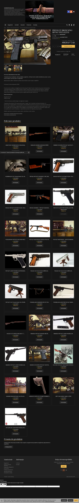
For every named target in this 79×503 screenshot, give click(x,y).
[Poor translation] (4, 484)
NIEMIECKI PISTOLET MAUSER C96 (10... (40, 333)
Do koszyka (39, 151)
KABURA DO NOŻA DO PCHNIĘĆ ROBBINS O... (39, 396)
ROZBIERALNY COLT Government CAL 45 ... (15, 176)
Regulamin (10, 25)
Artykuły (35, 25)
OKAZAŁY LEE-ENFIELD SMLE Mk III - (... (15, 333)
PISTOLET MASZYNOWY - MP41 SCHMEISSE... (63, 239)
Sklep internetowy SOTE (70, 476)
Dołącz (63, 466)
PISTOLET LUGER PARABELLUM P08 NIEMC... (15, 271)
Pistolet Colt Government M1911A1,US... (39, 271)
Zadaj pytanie (8, 446)
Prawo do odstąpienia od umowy (9, 467)
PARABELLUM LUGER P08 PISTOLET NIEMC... (63, 302)
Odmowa (70, 500)
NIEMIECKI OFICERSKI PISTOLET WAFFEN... (39, 365)
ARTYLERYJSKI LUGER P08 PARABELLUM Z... (15, 427)
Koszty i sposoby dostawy (7, 465)
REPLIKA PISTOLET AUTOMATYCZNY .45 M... (63, 176)
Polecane (29, 25)
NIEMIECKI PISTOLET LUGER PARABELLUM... (63, 333)
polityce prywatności (49, 501)
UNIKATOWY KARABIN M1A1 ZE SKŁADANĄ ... (15, 145)
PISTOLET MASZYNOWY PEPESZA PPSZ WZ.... (39, 239)
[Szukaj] (67, 25)
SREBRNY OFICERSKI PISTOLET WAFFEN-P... (63, 145)
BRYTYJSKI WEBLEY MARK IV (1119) (63, 396)
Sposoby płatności (8, 471)
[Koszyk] (69, 25)
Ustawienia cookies (8, 472)
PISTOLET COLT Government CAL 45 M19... (16, 302)
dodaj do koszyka (68, 46)
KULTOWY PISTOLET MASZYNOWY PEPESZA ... (63, 365)
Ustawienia (64, 500)
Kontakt (17, 25)
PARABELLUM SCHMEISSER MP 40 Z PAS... (39, 302)
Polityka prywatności (8, 469)
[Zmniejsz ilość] (58, 46)
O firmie (18, 463)
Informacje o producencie (10, 115)
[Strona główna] (39, 11)
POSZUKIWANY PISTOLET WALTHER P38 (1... (16, 239)
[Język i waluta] (74, 25)
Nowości (23, 25)
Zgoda (75, 500)
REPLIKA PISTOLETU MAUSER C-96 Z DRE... (39, 176)
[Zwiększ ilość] (53, 46)
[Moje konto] (71, 25)
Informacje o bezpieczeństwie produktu (13, 113)
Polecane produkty (12, 121)
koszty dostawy (11, 476)
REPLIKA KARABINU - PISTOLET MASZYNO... (39, 208)
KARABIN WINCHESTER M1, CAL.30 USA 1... (15, 396)
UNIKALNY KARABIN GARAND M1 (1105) (39, 145)
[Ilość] (55, 46)
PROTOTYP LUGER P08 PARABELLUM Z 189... (63, 208)
